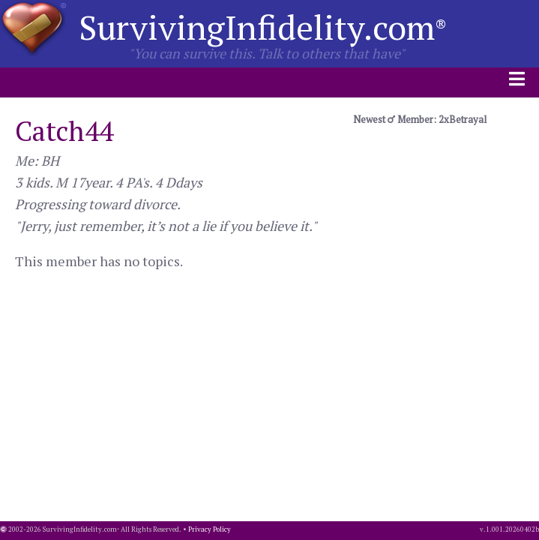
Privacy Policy (209, 529)
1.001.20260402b (512, 529)
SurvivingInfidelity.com (263, 27)
